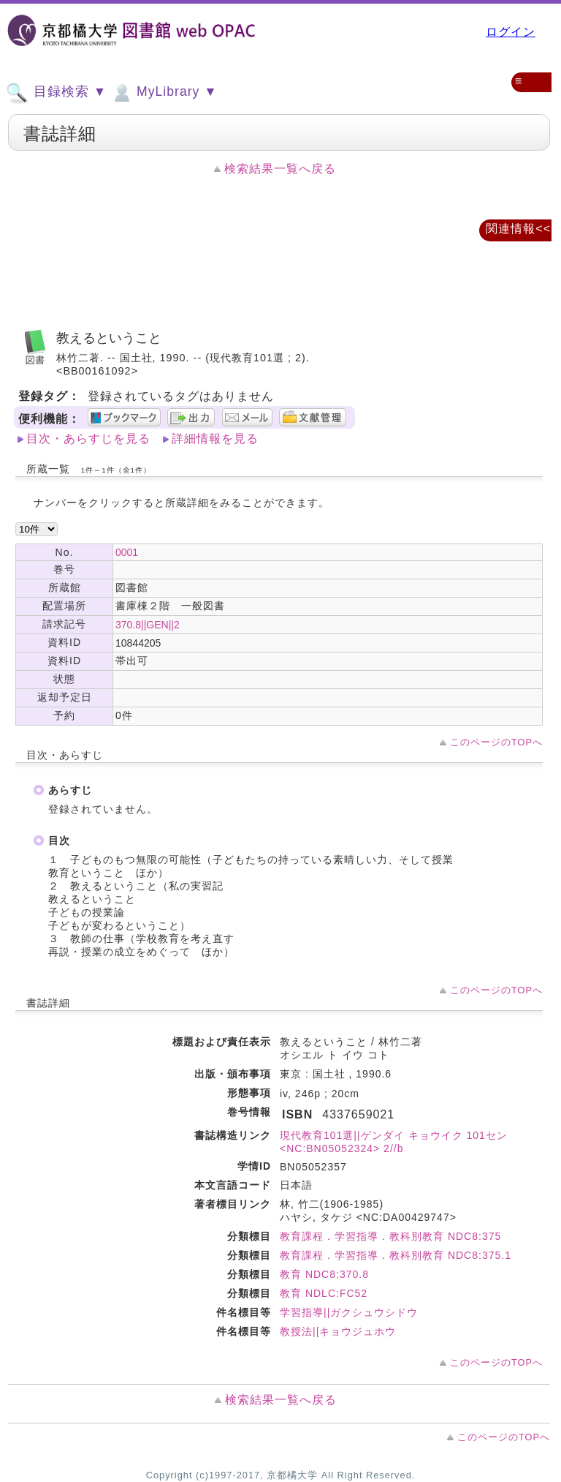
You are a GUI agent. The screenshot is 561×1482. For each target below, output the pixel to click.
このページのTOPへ (496, 742)
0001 (126, 552)
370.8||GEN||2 (147, 625)
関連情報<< (518, 228)
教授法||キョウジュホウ (338, 1331)
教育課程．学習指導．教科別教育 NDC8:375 (390, 1236)
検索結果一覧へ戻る (280, 168)
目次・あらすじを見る (88, 438)
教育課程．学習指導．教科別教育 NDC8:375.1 (395, 1255)
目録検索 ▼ (56, 93)
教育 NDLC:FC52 (323, 1293)
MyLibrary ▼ (163, 93)
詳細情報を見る (215, 438)
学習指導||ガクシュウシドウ (349, 1312)
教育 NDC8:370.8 (324, 1274)
